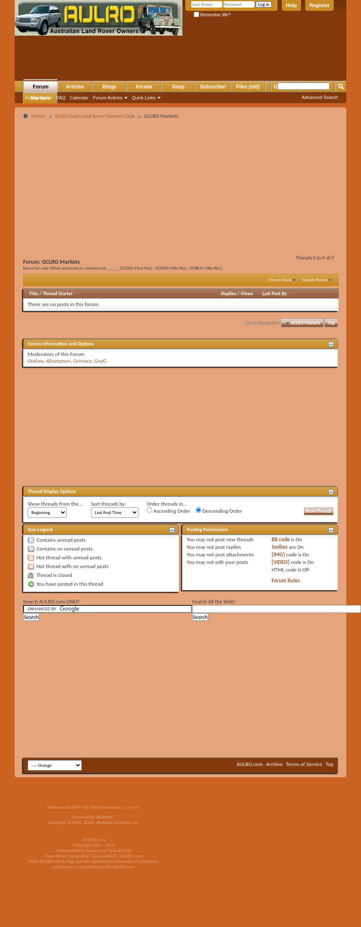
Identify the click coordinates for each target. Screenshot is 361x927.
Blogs (109, 87)
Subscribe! (213, 87)
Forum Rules (286, 580)
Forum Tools (280, 280)
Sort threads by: (108, 504)
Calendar (79, 97)
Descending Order (219, 510)
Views (247, 293)
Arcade (144, 87)
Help (291, 5)
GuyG (100, 361)
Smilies (280, 547)
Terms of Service (304, 764)
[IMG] (278, 554)
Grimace (82, 361)
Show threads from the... (55, 504)
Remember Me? (212, 15)
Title (33, 293)
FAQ (60, 97)
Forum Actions (107, 97)
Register (319, 5)
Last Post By (274, 293)
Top (331, 323)
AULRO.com (249, 764)
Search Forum (315, 280)
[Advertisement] (116, 63)
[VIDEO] (281, 562)
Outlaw (35, 361)
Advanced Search (319, 97)
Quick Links (144, 97)
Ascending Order (168, 510)
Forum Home (38, 97)
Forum (40, 87)
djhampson (58, 361)
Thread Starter (58, 293)
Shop (178, 87)
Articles (75, 87)
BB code (281, 539)
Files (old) (248, 87)
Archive (274, 764)
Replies (228, 293)
